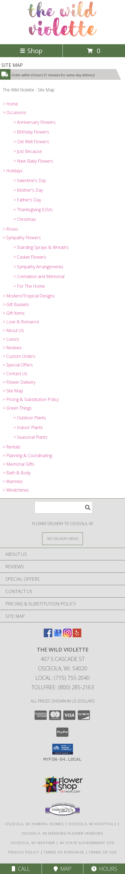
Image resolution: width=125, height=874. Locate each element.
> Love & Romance (21, 322)
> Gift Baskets (16, 304)
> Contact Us (15, 373)
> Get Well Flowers (31, 142)
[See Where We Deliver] (62, 538)
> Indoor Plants (28, 427)
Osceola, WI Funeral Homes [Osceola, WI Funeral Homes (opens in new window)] (34, 823)
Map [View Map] (62, 868)
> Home (10, 104)
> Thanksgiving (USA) (33, 209)
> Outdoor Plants (29, 418)
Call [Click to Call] (21, 868)
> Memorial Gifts (18, 464)
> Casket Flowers (29, 257)
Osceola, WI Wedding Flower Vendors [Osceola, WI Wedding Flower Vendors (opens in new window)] (62, 833)
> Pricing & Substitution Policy (31, 399)
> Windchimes (16, 490)
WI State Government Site (87, 842)
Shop (31, 50)
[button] (62, 749)
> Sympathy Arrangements (38, 267)
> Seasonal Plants (30, 437)
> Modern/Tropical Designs (29, 296)
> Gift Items (14, 313)
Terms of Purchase (64, 852)
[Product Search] (64, 507)
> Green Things (17, 408)
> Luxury (11, 339)
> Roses (10, 229)
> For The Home (29, 286)
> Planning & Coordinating (27, 455)
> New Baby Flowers (33, 161)
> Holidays (13, 171)
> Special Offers (18, 365)
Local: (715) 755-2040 (62, 677)
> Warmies (13, 481)
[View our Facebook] (48, 635)
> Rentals (11, 447)
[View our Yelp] (77, 635)
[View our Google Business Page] (57, 635)
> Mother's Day (28, 190)
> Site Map (13, 391)
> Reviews (12, 348)
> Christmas (24, 219)
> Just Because (27, 151)
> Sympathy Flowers (22, 238)
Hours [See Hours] (104, 868)
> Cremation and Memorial (38, 276)
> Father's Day (27, 200)
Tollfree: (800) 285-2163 (62, 687)
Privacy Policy (23, 852)
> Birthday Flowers (31, 132)
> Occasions (14, 112)
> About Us (13, 330)
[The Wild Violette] (62, 36)
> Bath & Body (17, 473)
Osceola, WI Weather (32, 842)
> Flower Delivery (19, 382)
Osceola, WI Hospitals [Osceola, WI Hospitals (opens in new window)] (92, 823)
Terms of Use (103, 852)
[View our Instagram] (67, 635)
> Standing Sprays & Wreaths (41, 247)
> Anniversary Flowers (34, 122)
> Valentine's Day (29, 180)
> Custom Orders (19, 356)
